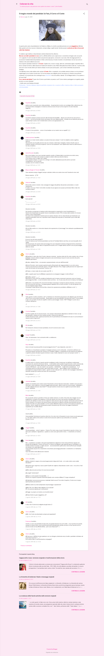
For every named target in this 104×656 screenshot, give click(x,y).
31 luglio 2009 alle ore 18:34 (33, 435)
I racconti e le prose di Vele (27, 96)
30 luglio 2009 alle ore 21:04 (33, 330)
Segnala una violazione (52, 652)
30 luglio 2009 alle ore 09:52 (33, 204)
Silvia (27, 294)
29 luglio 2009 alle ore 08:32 (33, 123)
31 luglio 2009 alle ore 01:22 (33, 340)
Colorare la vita (26, 4)
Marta (27, 395)
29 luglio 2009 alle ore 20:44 (33, 191)
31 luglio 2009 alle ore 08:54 (33, 355)
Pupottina (28, 103)
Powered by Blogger (52, 649)
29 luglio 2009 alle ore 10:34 (33, 148)
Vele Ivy (28, 254)
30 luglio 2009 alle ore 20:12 (33, 320)
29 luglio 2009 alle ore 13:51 (33, 165)
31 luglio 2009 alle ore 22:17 (33, 454)
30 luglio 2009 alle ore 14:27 (33, 289)
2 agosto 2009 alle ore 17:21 (33, 497)
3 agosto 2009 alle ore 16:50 (33, 529)
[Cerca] (87, 4)
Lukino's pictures (30, 137)
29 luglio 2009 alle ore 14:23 (33, 177)
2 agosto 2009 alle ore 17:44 (33, 507)
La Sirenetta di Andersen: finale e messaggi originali (36, 577)
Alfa (27, 325)
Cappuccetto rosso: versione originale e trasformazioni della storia (41, 558)
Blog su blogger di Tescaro (33, 170)
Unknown (28, 182)
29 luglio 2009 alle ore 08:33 (33, 133)
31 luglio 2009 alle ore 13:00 (33, 409)
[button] (84, 14)
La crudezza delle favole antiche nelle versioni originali (37, 596)
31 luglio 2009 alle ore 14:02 (33, 423)
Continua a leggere (78, 572)
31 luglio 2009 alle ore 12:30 (33, 390)
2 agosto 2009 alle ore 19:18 (33, 516)
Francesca (28, 521)
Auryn (27, 344)
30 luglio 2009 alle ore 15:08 (33, 306)
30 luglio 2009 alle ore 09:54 (33, 221)
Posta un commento (26, 545)
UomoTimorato (30, 153)
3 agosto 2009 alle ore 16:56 (33, 541)
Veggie (27, 428)
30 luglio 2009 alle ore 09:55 (33, 232)
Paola (27, 440)
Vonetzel (28, 311)
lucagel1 (28, 335)
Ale (26, 502)
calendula (28, 381)
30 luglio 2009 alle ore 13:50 (33, 249)
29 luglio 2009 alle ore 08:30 (33, 110)
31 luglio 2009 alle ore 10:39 (33, 376)
